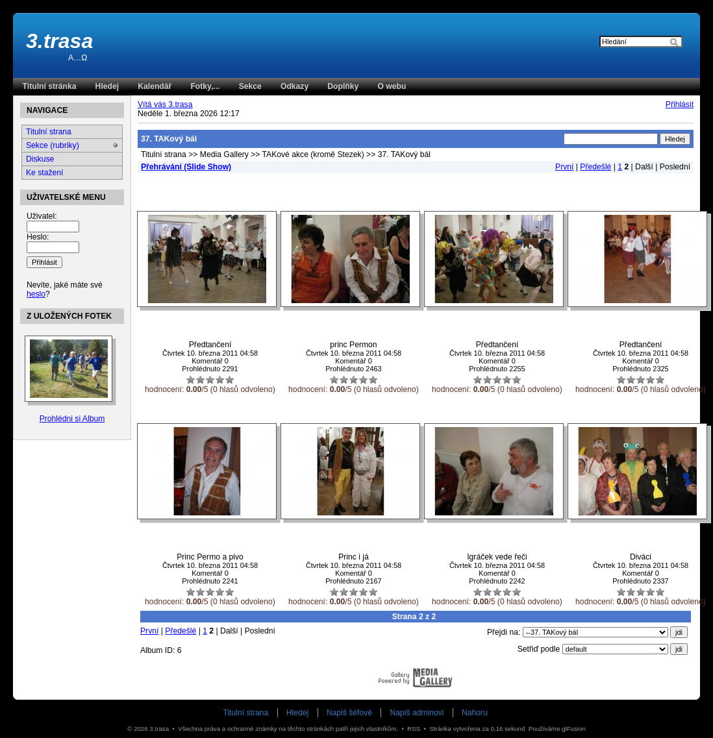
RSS (413, 728)
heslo (36, 294)
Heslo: (38, 236)
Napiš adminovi (417, 712)
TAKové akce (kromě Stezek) (313, 154)
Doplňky (342, 86)
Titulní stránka (50, 86)
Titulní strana (163, 154)
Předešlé (595, 166)
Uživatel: (42, 216)
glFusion (574, 728)
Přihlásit (680, 104)
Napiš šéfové (349, 712)
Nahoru (475, 712)
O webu (391, 86)
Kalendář (154, 86)
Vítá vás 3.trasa (165, 104)
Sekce (250, 86)
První (564, 166)
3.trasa (59, 41)
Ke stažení (44, 172)
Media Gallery (224, 154)
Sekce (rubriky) (52, 145)
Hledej (107, 86)
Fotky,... (204, 86)
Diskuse (40, 159)
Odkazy (294, 86)
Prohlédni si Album (72, 418)
